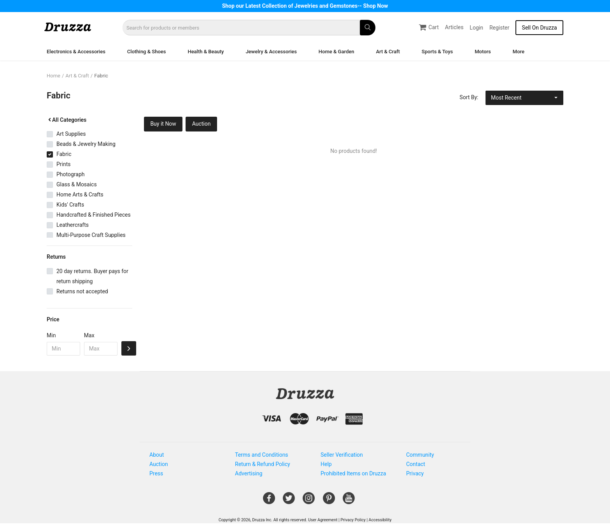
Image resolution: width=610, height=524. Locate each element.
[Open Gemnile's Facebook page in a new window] (269, 501)
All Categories (66, 120)
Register (499, 28)
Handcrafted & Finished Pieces (93, 215)
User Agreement (322, 519)
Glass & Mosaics (76, 184)
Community (420, 455)
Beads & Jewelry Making (86, 144)
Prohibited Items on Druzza (353, 473)
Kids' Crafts (70, 205)
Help (326, 464)
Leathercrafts (72, 225)
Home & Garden (336, 51)
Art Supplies (71, 134)
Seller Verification (342, 455)
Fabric (101, 76)
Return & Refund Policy (262, 464)
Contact (415, 464)
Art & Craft (388, 51)
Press (156, 473)
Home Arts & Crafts (79, 194)
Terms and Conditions (261, 455)
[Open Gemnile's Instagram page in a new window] (309, 501)
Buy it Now (163, 124)
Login (476, 28)
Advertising (248, 473)
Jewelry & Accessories (270, 51)
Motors (483, 51)
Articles (454, 27)
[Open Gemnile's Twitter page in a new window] (289, 501)
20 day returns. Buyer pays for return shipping (92, 276)
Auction (201, 124)
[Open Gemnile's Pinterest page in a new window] (329, 501)
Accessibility (380, 519)
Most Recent (506, 98)
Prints (63, 164)
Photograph (70, 174)
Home (53, 76)
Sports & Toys (437, 51)
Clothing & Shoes (146, 51)
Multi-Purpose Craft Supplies (91, 235)
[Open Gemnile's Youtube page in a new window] (349, 501)
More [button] (518, 51)
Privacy (415, 473)
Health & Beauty (206, 51)
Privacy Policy (353, 519)
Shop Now (375, 6)
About (156, 455)
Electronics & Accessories (76, 51)
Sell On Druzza (539, 28)
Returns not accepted (82, 291)
